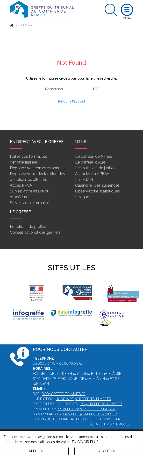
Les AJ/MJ (84, 179)
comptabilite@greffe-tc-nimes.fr (89, 419)
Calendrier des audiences (97, 185)
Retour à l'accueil (71, 101)
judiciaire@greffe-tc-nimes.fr (83, 399)
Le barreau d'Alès (90, 162)
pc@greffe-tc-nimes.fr (101, 404)
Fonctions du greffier (28, 226)
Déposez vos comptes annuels (37, 168)
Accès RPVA (21, 185)
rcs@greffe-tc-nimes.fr (64, 394)
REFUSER (36, 451)
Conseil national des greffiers (35, 232)
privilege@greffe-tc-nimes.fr (90, 414)
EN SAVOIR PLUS (85, 442)
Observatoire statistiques (97, 191)
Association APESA (92, 173)
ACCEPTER (106, 451)
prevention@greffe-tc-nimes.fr (86, 409)
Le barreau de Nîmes (93, 156)
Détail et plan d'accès (109, 424)
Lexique (82, 197)
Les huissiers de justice (95, 168)
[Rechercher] (66, 89)
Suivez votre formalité (29, 202)
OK (95, 89)
